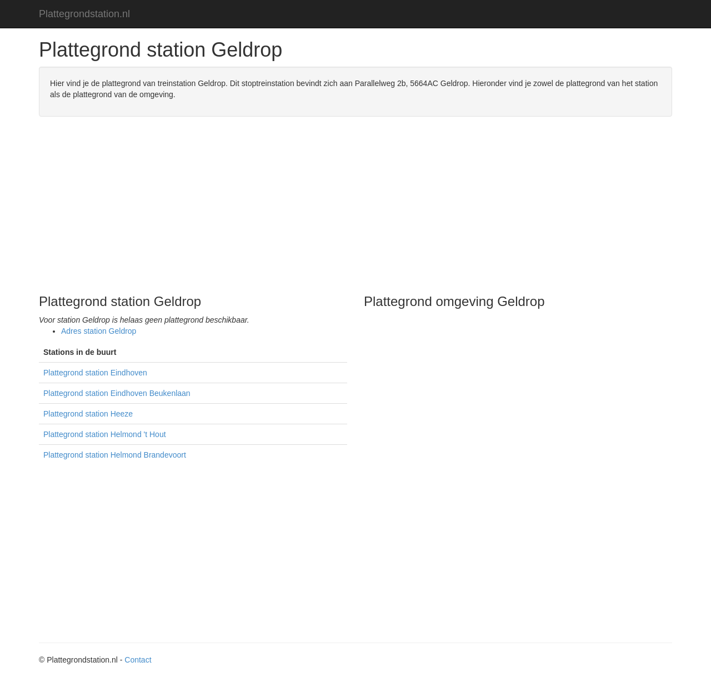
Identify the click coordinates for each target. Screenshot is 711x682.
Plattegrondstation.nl (84, 13)
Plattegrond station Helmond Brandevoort (114, 454)
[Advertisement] (355, 205)
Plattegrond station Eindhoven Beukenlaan (117, 393)
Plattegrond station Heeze (88, 413)
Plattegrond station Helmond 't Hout (104, 434)
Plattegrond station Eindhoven (95, 372)
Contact (137, 659)
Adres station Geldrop (98, 331)
